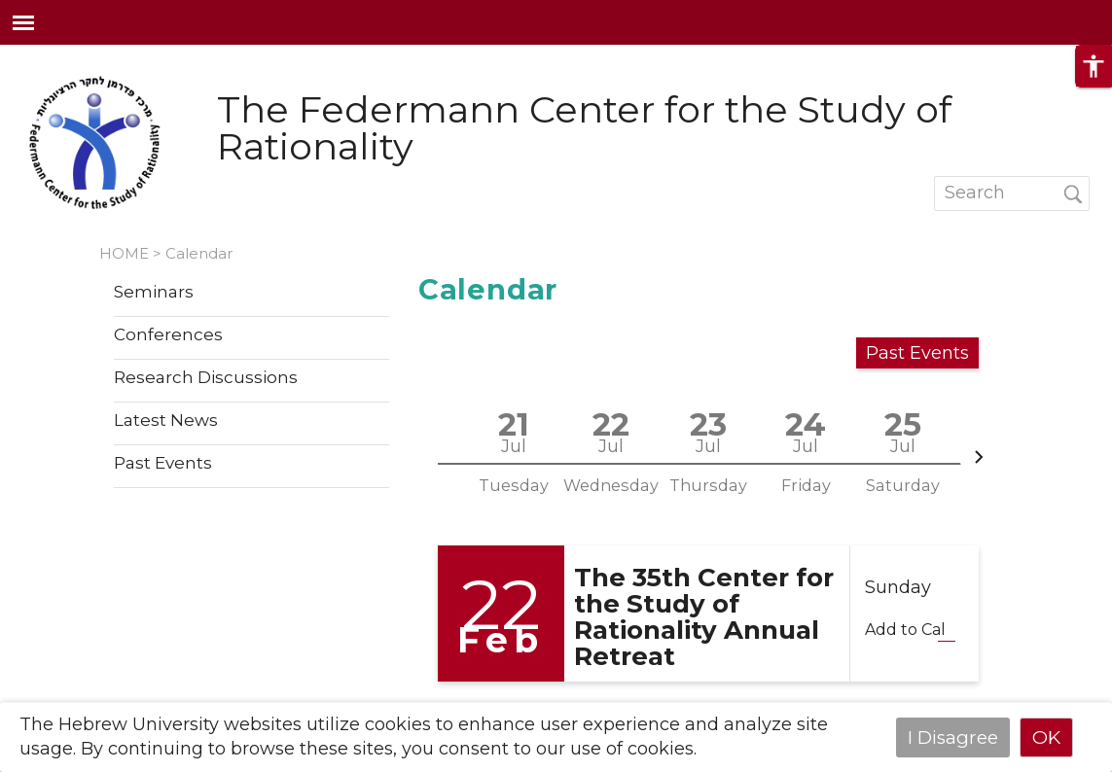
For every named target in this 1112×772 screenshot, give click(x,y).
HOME (124, 253)
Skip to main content (92, 56)
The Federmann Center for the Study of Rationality (584, 128)
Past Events (163, 464)
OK (1046, 737)
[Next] (978, 457)
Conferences (168, 335)
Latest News (166, 421)
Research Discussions (206, 378)
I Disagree (953, 737)
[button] (1093, 83)
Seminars (154, 292)
